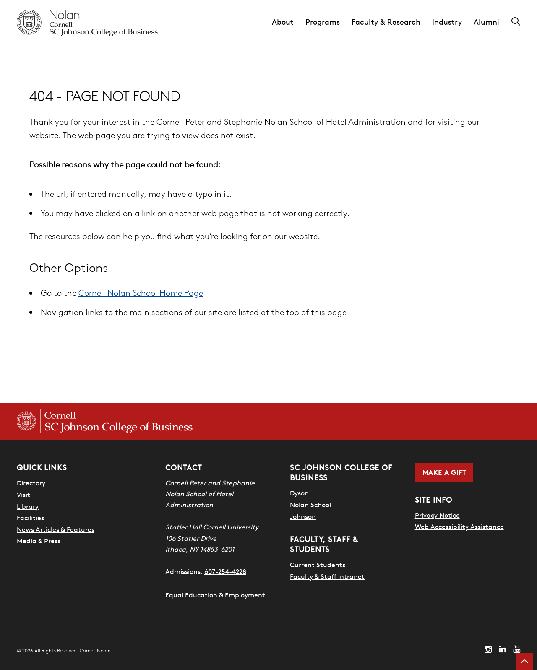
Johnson (303, 516)
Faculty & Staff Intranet (327, 576)
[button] (288, 22)
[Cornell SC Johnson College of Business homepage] (105, 421)
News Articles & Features (55, 529)
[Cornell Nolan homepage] (87, 22)
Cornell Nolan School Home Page (140, 292)
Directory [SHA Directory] (31, 483)
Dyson (299, 493)
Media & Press (38, 541)
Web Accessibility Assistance (459, 526)
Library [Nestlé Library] (28, 506)
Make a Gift (444, 472)
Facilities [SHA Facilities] (30, 518)
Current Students (317, 565)
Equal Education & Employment (215, 595)
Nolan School (310, 505)
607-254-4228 (225, 571)
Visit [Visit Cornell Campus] (23, 494)
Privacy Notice (437, 515)
